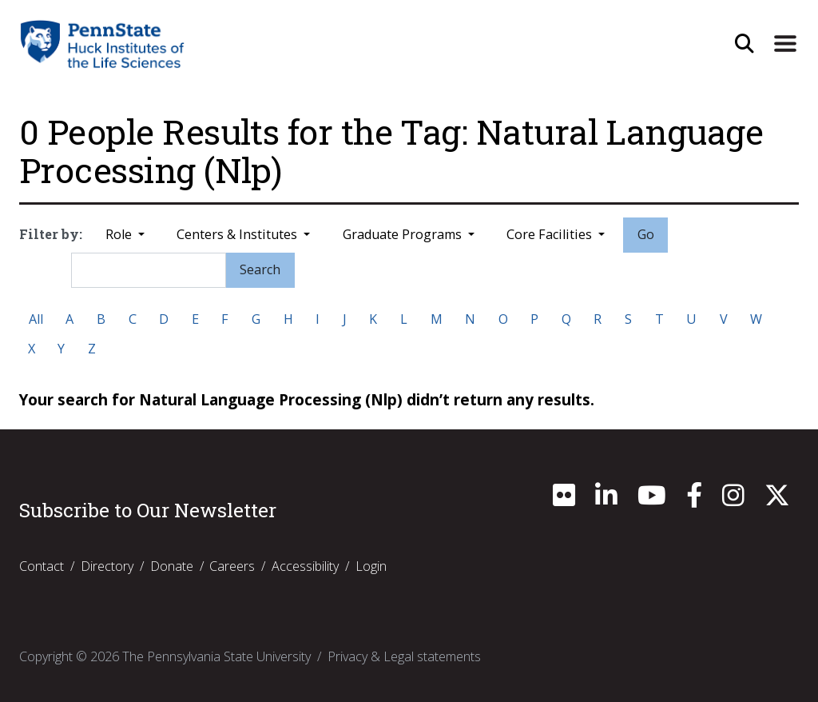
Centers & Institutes (238, 234)
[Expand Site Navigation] (785, 44)
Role (120, 234)
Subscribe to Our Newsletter (147, 510)
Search (260, 269)
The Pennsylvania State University (216, 656)
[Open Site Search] (743, 44)
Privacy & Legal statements (404, 656)
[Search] (148, 270)
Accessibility (305, 566)
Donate (171, 566)
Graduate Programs (404, 234)
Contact (41, 566)
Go (645, 234)
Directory (107, 566)
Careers (232, 566)
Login (371, 566)
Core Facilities (550, 234)
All (36, 319)
